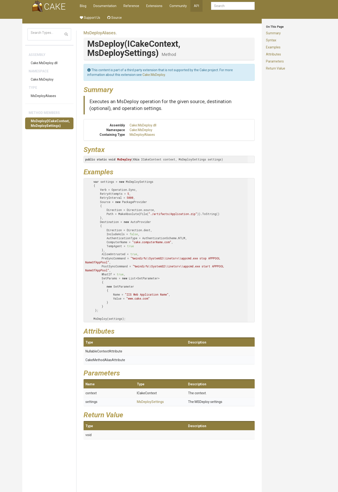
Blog (83, 6)
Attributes (273, 54)
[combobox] (233, 6)
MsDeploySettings (150, 402)
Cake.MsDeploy (42, 79)
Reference (131, 6)
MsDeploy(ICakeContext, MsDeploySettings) (50, 123)
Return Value (275, 68)
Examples (273, 47)
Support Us (90, 18)
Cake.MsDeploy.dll (44, 63)
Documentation (104, 6)
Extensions (154, 6)
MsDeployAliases (43, 96)
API (196, 6)
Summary (273, 33)
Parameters (275, 61)
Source (114, 18)
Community (178, 6)
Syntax (271, 40)
